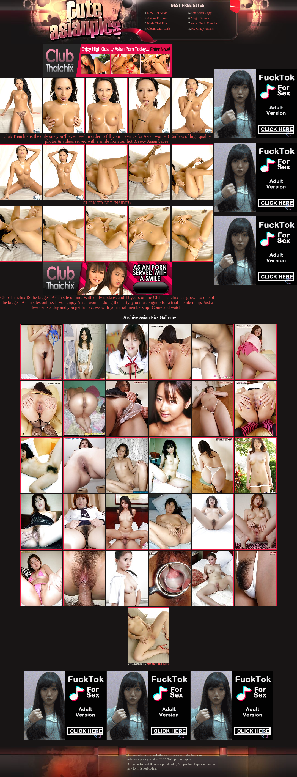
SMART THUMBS (158, 664)
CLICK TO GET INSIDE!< (107, 203)
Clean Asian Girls (158, 29)
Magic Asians (200, 18)
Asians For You (157, 18)
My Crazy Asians (202, 29)
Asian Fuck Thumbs (204, 23)
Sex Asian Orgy (201, 13)
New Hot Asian (157, 13)
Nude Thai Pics (157, 23)
